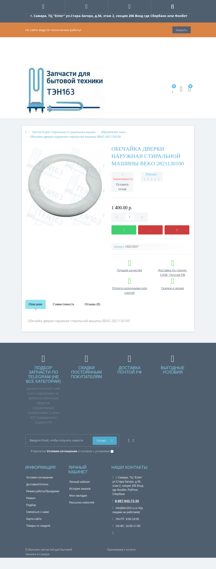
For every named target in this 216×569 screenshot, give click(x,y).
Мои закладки (78, 495)
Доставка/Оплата (37, 484)
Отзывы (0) (92, 304)
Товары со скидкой (38, 525)
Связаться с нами (37, 512)
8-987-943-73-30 (125, 501)
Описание (35, 304)
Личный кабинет (79, 481)
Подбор (31, 505)
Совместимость (63, 304)
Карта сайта (34, 518)
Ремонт (31, 498)
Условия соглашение (39, 477)
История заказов (80, 488)
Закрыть (181, 30)
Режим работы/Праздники (42, 491)
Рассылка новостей (81, 502)
